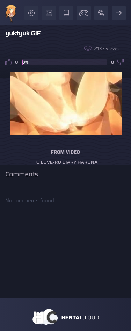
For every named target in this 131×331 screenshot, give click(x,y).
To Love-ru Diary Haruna (66, 162)
